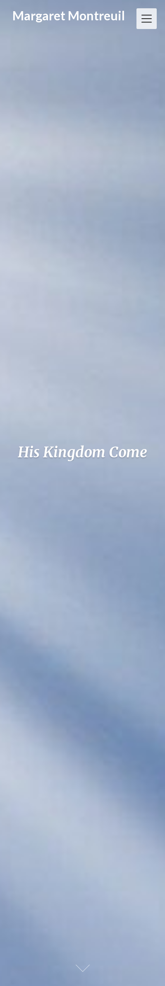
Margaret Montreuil (68, 15)
